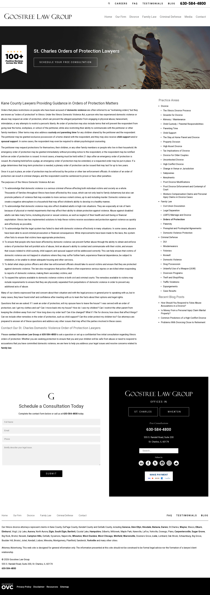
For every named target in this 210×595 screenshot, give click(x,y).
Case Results (169, 291)
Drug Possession (171, 264)
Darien (164, 527)
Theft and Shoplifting (173, 277)
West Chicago (105, 536)
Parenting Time (170, 128)
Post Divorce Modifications (176, 182)
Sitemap (64, 587)
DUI (165, 241)
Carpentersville (183, 531)
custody (52, 132)
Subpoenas (168, 173)
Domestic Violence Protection (177, 233)
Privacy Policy (24, 587)
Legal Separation (171, 210)
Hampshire (95, 531)
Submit (51, 473)
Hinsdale (146, 527)
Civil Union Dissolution (174, 206)
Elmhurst (6, 531)
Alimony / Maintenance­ (174, 119)
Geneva (126, 527)
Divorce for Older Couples (176, 155)
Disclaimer (39, 587)
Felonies (167, 250)
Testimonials (152, 3)
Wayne (183, 527)
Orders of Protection (174, 219)
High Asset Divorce (172, 146)
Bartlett (71, 531)
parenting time (68, 132)
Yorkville (91, 540)
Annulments (169, 177)
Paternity (167, 224)
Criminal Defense (170, 16)
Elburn (198, 527)
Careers (121, 3)
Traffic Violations (171, 282)
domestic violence (77, 110)
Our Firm (120, 16)
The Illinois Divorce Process (177, 110)
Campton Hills (34, 536)
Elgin (51, 531)
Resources (52, 587)
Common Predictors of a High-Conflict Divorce (183, 318)
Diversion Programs (173, 273)
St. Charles (143, 411)
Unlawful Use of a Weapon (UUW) (179, 268)
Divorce (134, 16)
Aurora (31, 531)
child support (123, 137)
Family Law (149, 16)
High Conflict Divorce (173, 164)
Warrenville (129, 536)
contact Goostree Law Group (24, 334)
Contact (201, 16)
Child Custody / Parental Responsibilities (183, 124)
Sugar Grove (198, 531)
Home (108, 16)
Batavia (156, 527)
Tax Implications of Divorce (176, 150)
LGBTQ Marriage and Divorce (177, 215)
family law (6, 348)
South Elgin (61, 531)
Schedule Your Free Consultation (65, 62)
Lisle (154, 536)
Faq (135, 3)
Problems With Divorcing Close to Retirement (183, 322)
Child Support (169, 133)
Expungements (170, 286)
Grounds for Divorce (173, 115)
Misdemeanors (170, 246)
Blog (171, 3)
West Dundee (90, 536)
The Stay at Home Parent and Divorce (181, 137)
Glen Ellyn (136, 527)
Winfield (118, 536)
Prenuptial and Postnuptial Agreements (182, 228)
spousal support (9, 141)
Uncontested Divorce (173, 159)
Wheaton (174, 411)
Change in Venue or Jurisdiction (178, 168)
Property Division (171, 141)
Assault (167, 255)
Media (188, 16)
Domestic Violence (172, 259)
